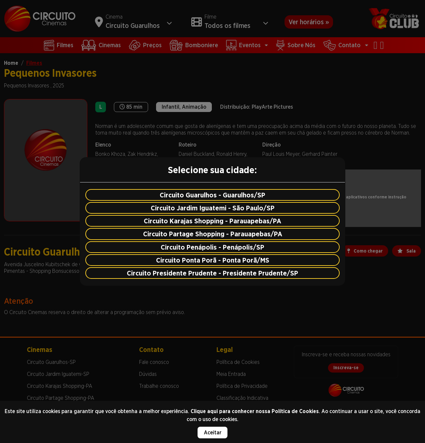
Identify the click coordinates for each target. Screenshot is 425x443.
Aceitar (212, 432)
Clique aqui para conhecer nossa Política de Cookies (255, 411)
